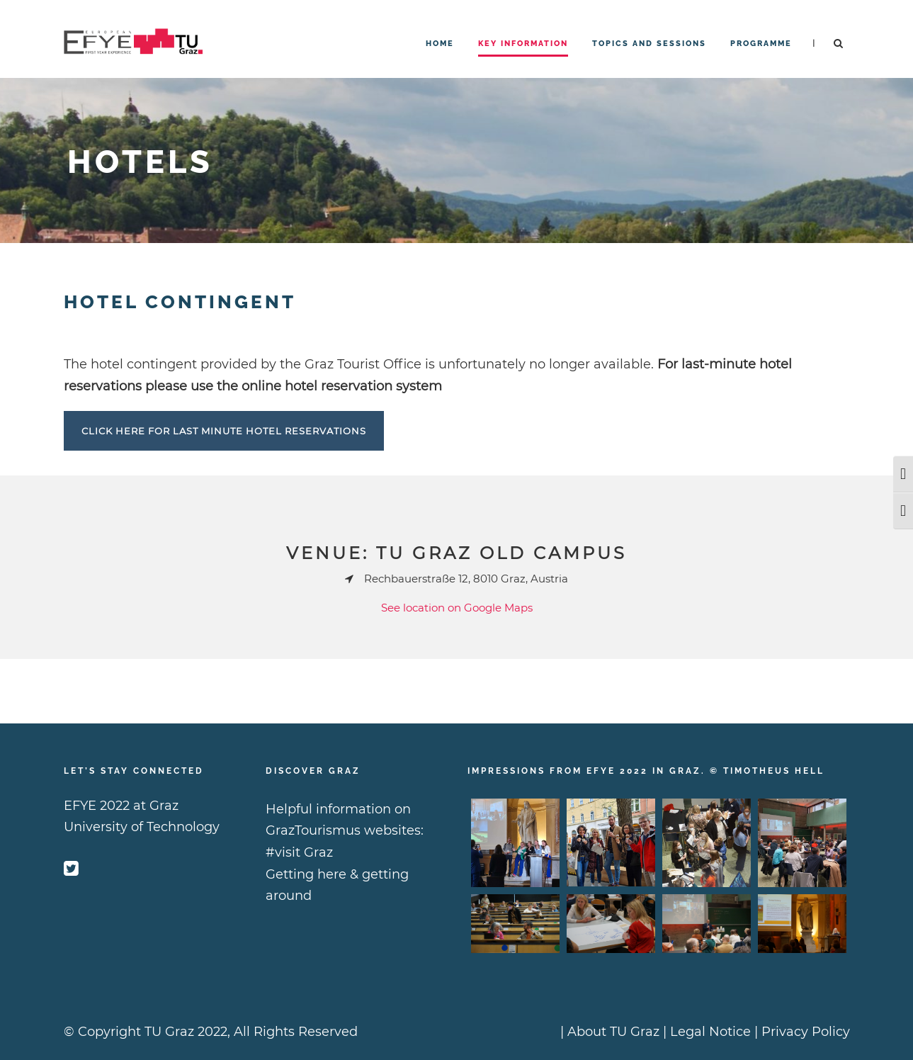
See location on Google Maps (457, 607)
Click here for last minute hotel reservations (223, 430)
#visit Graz (299, 852)
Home (440, 43)
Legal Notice (710, 1031)
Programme (761, 43)
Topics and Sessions (649, 43)
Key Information (523, 43)
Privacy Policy (805, 1031)
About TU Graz (613, 1031)
